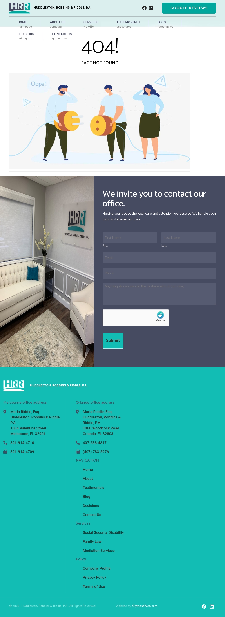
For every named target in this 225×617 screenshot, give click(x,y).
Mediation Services (99, 550)
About (88, 478)
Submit (113, 340)
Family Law (92, 541)
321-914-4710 (22, 442)
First (105, 246)
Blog (166, 24)
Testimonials (128, 24)
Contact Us (62, 36)
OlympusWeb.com (144, 606)
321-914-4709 (22, 451)
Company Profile (97, 568)
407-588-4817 (95, 442)
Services (90, 24)
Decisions (26, 36)
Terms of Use (94, 586)
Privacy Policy (94, 577)
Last (164, 246)
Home (25, 24)
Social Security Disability (103, 532)
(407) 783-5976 (96, 451)
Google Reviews (189, 8)
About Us (57, 24)
